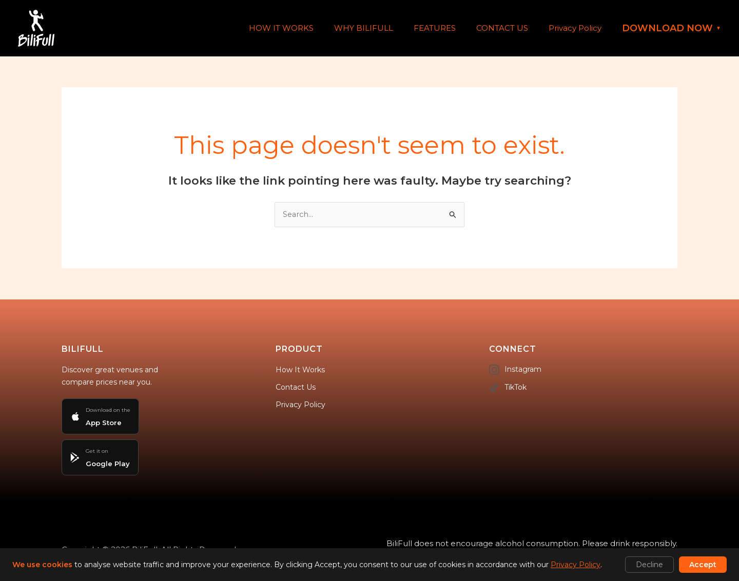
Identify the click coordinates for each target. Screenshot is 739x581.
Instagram (515, 370)
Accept (702, 564)
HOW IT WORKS (304, 28)
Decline (649, 564)
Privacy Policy (577, 28)
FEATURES (447, 28)
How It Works (300, 370)
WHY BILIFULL (381, 28)
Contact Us (296, 387)
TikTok (508, 389)
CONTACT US (510, 28)
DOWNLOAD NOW (671, 28)
